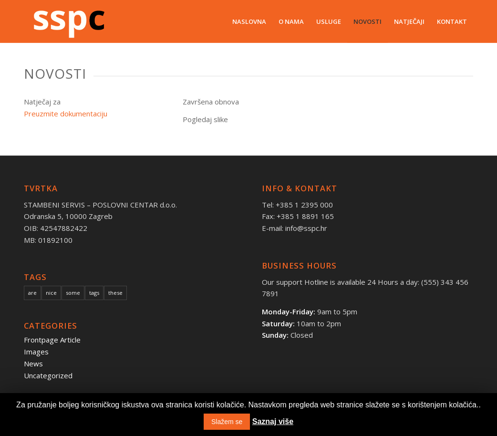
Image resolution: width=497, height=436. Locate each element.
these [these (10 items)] (115, 292)
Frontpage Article (52, 339)
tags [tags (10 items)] (94, 292)
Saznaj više (272, 421)
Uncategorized (48, 375)
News (33, 363)
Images (36, 351)
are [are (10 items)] (32, 292)
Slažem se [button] (226, 422)
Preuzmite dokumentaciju (65, 113)
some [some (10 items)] (73, 292)
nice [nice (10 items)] (51, 292)
